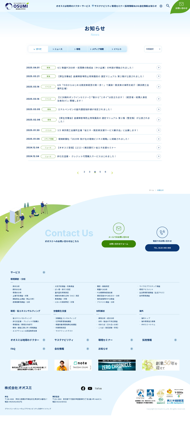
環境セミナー (108, 5)
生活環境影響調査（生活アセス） (152, 301)
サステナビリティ (91, 5)
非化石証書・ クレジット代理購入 (26, 330)
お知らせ (151, 5)
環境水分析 (17, 301)
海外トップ (145, 326)
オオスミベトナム (148, 333)
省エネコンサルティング (22, 326)
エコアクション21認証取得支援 (25, 339)
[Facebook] (83, 397)
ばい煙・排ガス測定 (62, 298)
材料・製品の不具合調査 (108, 330)
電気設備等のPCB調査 (105, 307)
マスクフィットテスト (64, 339)
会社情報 (140, 5)
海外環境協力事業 (148, 330)
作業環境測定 (61, 336)
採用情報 (121, 5)
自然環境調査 (144, 304)
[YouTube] (90, 397)
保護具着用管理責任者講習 (66, 333)
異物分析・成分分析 (106, 326)
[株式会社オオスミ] (17, 6)
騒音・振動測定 (103, 295)
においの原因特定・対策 (64, 310)
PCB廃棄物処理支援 (105, 301)
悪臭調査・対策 (61, 307)
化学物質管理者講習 (63, 330)
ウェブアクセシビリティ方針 (36, 417)
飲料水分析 (17, 298)
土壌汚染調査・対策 (20, 304)
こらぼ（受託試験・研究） (108, 336)
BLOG (131, 5)
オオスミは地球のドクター (53, 5)
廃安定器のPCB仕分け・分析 (108, 304)
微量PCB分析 (102, 298)
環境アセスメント (146, 298)
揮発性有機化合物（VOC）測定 (67, 304)
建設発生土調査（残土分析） (24, 307)
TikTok (98, 396)
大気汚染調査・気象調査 (64, 295)
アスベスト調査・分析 (105, 310)
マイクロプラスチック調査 (149, 295)
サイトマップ (56, 417)
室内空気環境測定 (62, 301)
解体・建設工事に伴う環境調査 (25, 336)
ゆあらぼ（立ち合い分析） (108, 333)
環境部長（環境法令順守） (23, 333)
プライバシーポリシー (13, 417)
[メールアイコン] (119, 247)
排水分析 (16, 295)
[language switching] (161, 5)
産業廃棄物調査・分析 (21, 310)
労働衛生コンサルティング (66, 326)
